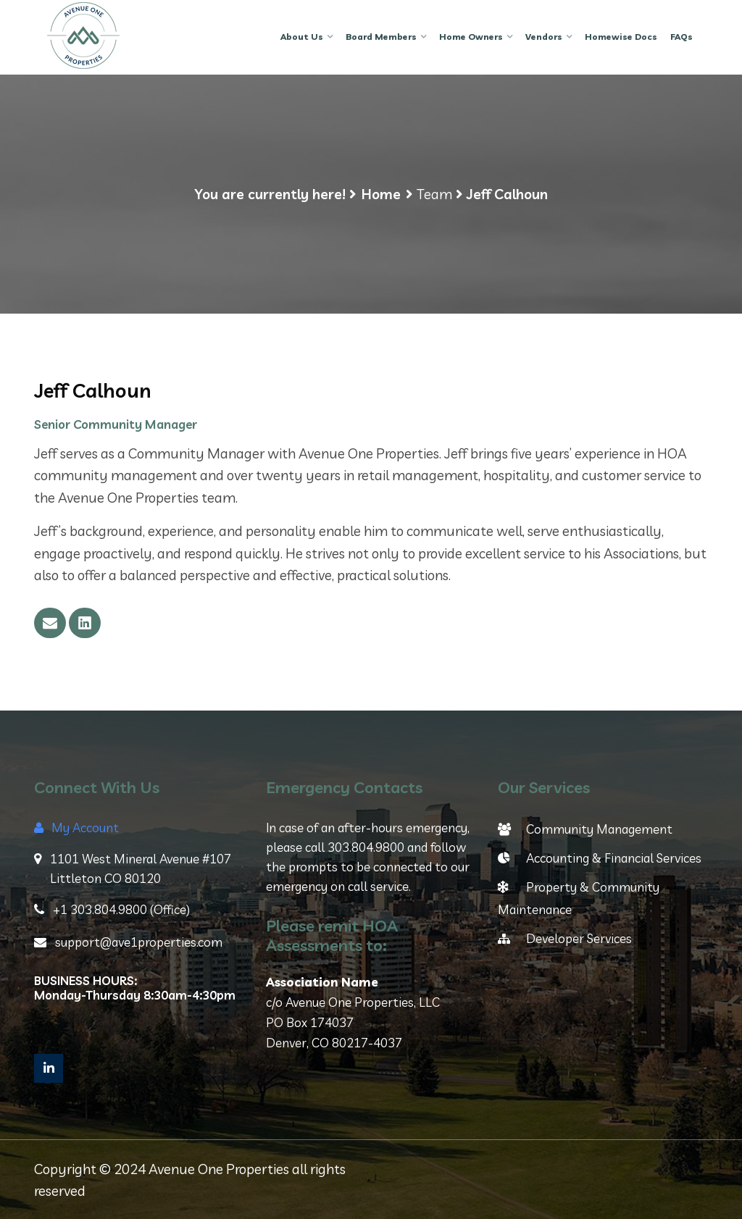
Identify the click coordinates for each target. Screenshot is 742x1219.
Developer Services (565, 938)
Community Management (585, 829)
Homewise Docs (621, 36)
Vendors (543, 36)
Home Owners (471, 36)
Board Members (381, 36)
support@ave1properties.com (128, 942)
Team (434, 194)
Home (381, 194)
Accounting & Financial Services (599, 858)
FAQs (681, 36)
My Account (76, 827)
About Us (301, 36)
